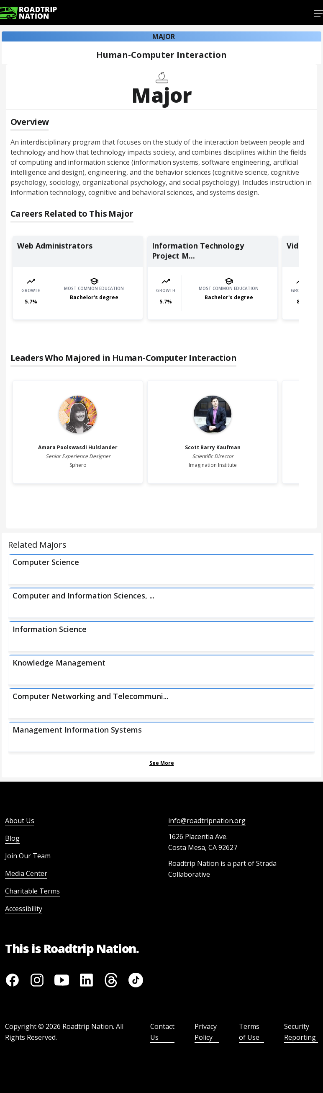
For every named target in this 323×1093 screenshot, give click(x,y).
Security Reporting (300, 1032)
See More (161, 763)
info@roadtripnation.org (207, 820)
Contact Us (162, 1032)
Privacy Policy (206, 1032)
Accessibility (23, 908)
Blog (12, 838)
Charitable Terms (32, 891)
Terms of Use (249, 1032)
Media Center (26, 873)
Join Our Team (28, 855)
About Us (19, 820)
